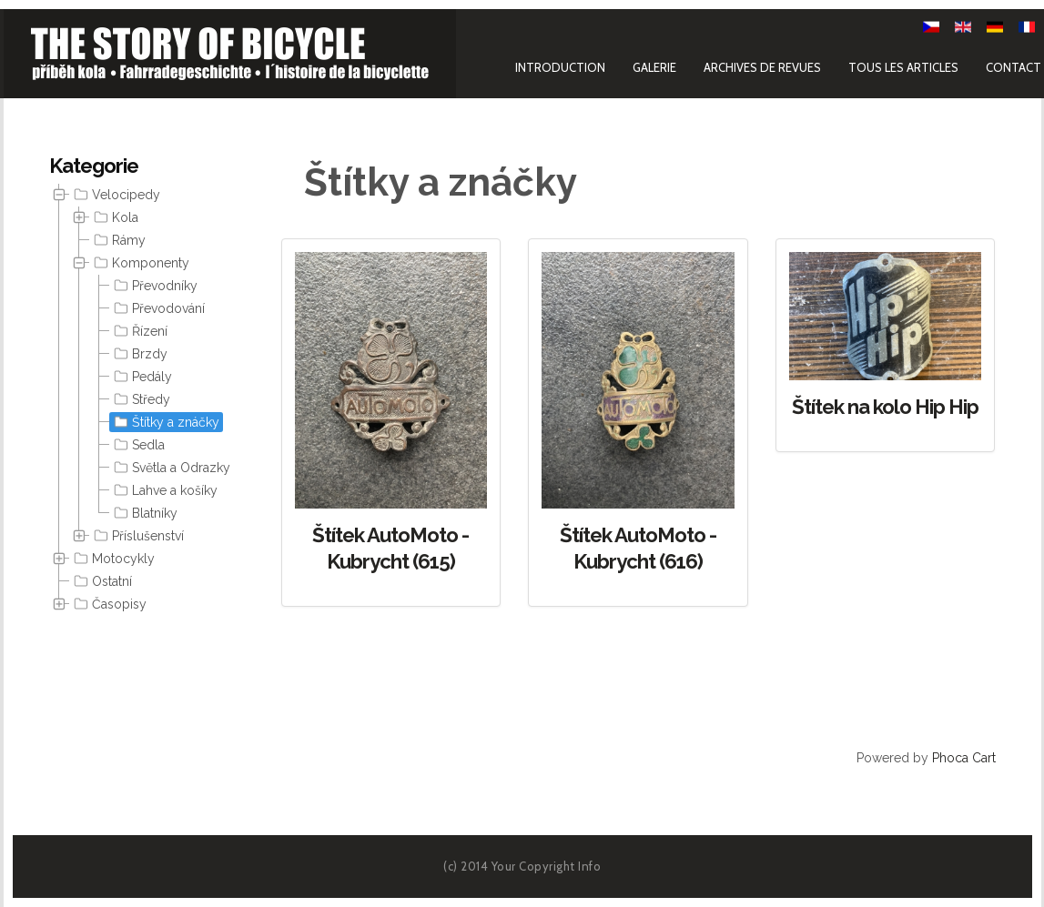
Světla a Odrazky (170, 468)
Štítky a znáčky (164, 422)
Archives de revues (762, 66)
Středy (140, 399)
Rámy (118, 240)
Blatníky (143, 513)
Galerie (654, 66)
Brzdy (138, 354)
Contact (1013, 66)
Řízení (138, 331)
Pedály (141, 377)
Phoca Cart (964, 758)
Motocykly (112, 559)
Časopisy (108, 604)
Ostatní (101, 581)
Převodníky (154, 286)
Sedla (137, 445)
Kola (114, 217)
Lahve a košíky (164, 490)
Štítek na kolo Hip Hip (885, 406)
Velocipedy (115, 195)
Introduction (560, 66)
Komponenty (139, 263)
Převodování (157, 308)
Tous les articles (903, 66)
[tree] (140, 400)
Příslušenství (137, 536)
